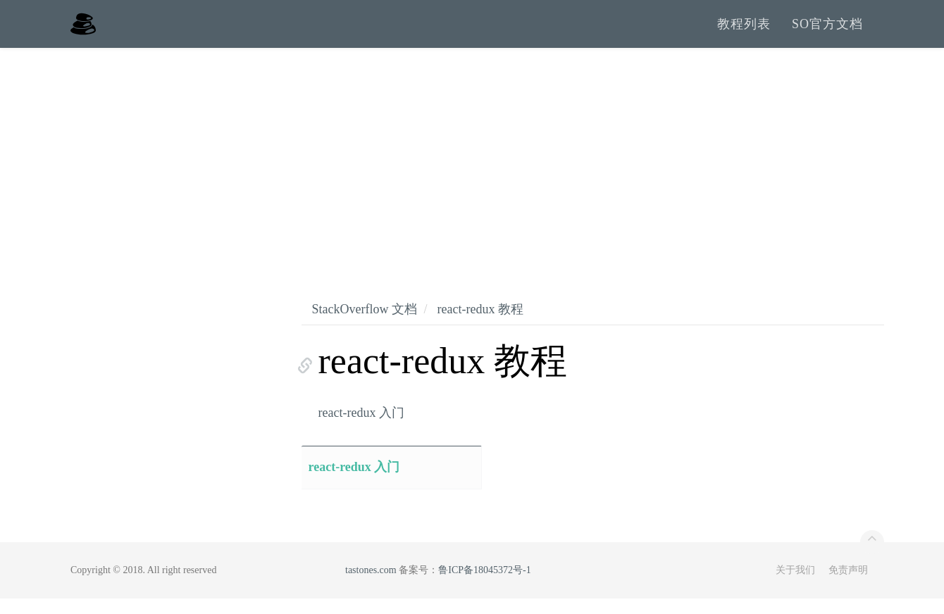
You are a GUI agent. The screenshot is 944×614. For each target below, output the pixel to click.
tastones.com (371, 585)
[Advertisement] (472, 169)
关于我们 (795, 585)
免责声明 (848, 585)
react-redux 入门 (361, 428)
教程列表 (744, 32)
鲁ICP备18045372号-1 (484, 585)
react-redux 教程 (480, 325)
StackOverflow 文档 (364, 325)
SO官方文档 (827, 32)
